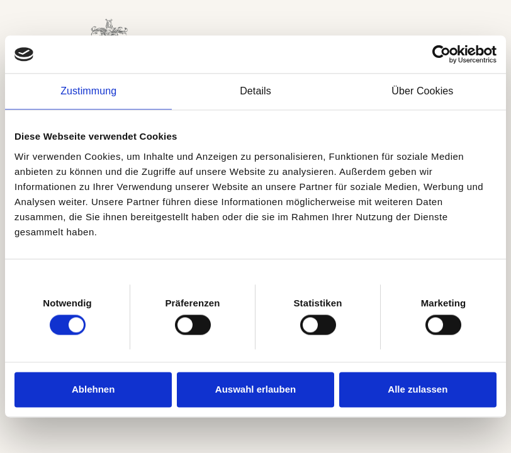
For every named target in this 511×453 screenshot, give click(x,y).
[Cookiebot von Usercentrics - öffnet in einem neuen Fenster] (441, 54)
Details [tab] (255, 91)
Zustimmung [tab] (88, 91)
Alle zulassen (417, 389)
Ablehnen (93, 389)
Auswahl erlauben (255, 389)
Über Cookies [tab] (422, 91)
